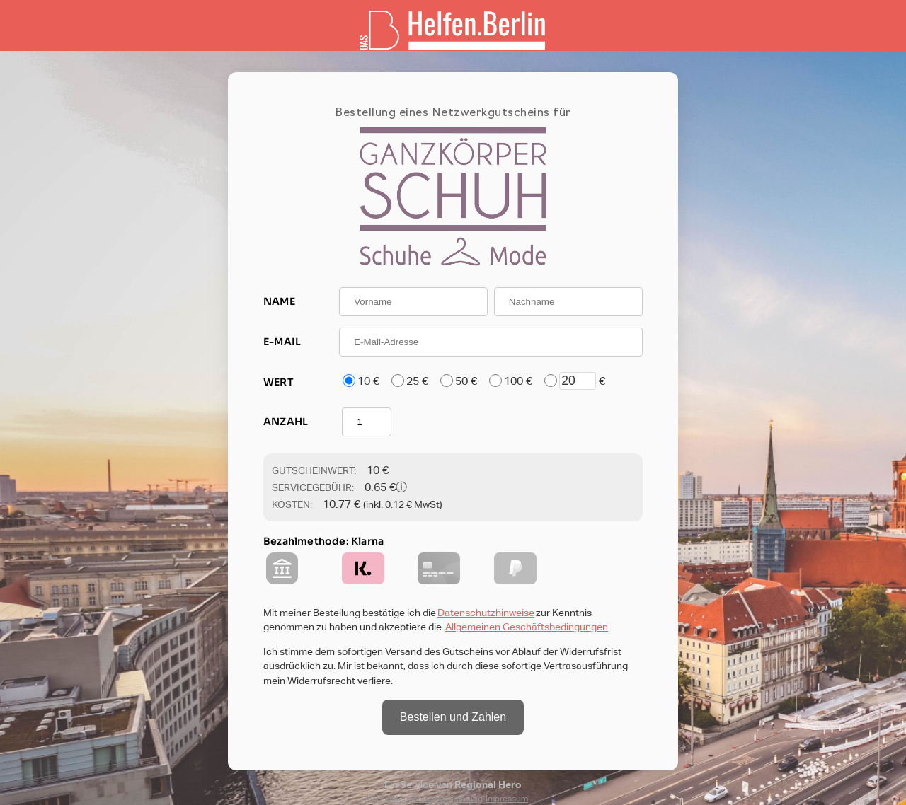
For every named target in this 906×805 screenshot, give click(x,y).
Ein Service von (453, 784)
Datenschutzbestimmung (434, 799)
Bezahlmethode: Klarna (323, 541)
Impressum (507, 799)
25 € (417, 381)
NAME (279, 301)
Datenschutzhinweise (485, 612)
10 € (368, 381)
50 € (466, 381)
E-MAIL (282, 341)
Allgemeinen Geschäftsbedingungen (526, 626)
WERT (278, 382)
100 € (518, 381)
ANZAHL (285, 421)
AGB (373, 799)
